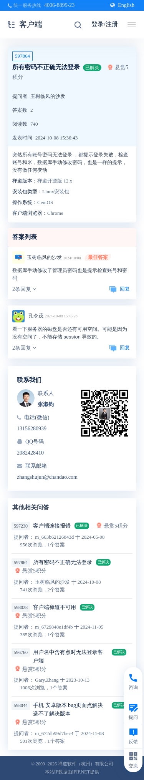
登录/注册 (104, 24)
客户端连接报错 (52, 526)
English (122, 5)
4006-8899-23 (59, 5)
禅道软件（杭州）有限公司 (85, 764)
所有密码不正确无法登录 (62, 562)
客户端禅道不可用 (54, 607)
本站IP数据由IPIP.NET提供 (72, 772)
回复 (119, 289)
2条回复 (24, 289)
